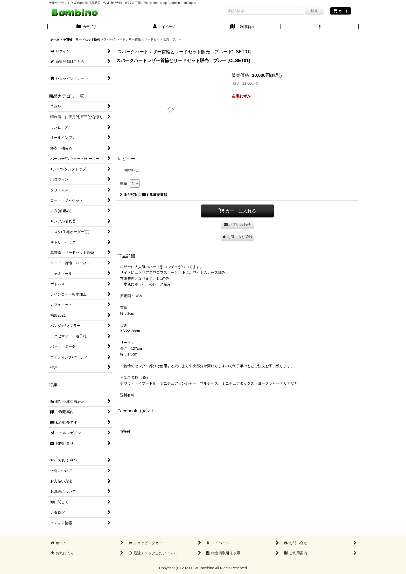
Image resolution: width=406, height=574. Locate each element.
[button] (320, 27)
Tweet (125, 431)
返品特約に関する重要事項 (143, 195)
